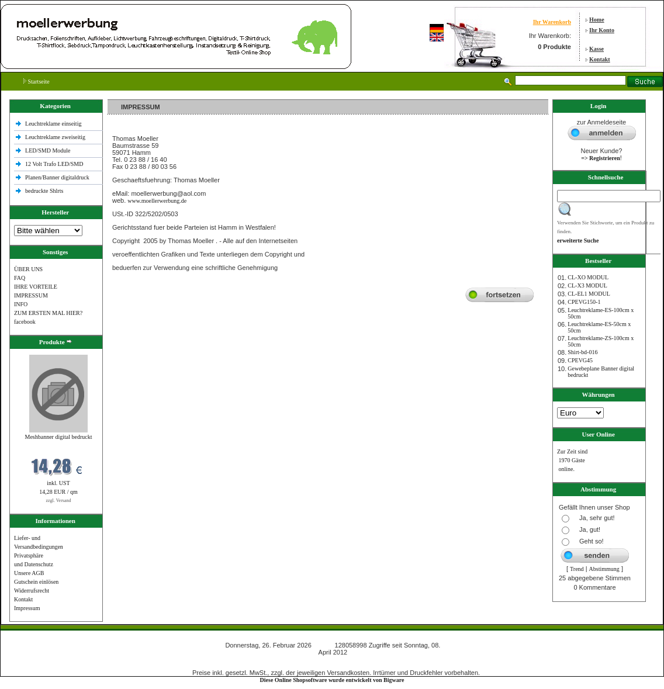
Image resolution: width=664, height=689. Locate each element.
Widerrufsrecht (31, 590)
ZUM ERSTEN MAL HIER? (48, 313)
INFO (20, 304)
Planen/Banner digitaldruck (57, 177)
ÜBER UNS (28, 269)
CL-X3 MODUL (587, 285)
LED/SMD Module (48, 150)
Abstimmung (604, 569)
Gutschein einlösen (36, 582)
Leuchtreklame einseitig (54, 123)
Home (596, 19)
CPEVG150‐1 (584, 302)
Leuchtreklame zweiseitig (56, 137)
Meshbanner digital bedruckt (58, 437)
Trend (577, 569)
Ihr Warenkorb (552, 22)
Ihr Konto (601, 30)
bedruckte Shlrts (44, 191)
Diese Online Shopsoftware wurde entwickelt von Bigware (332, 680)
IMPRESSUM (31, 295)
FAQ (19, 278)
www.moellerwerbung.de (156, 201)
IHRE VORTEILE (35, 286)
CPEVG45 (580, 360)
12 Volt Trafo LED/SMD (54, 164)
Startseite (36, 81)
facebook (25, 321)
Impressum (27, 608)
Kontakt (599, 59)
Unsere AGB (29, 573)
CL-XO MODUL (588, 277)
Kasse (596, 49)
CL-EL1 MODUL (589, 293)
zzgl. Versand (58, 500)
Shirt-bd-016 (582, 352)
